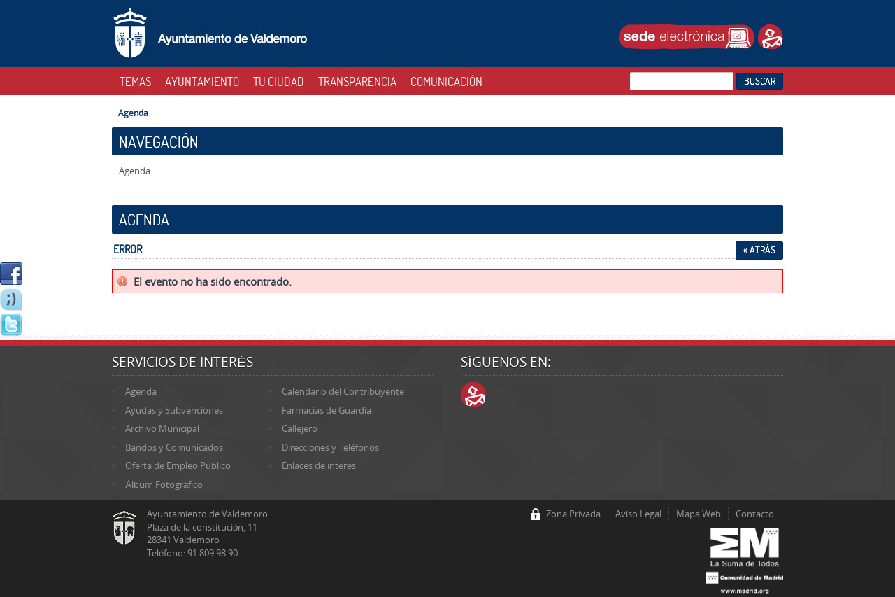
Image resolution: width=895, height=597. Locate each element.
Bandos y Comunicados (174, 447)
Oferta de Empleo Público (177, 465)
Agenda (133, 112)
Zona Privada (573, 513)
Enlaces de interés (319, 465)
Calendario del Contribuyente (343, 391)
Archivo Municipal (162, 428)
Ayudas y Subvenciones (174, 410)
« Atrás (759, 250)
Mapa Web (698, 513)
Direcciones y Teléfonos (330, 447)
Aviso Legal (638, 513)
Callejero (299, 428)
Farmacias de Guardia (326, 410)
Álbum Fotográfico (164, 484)
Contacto (755, 513)
